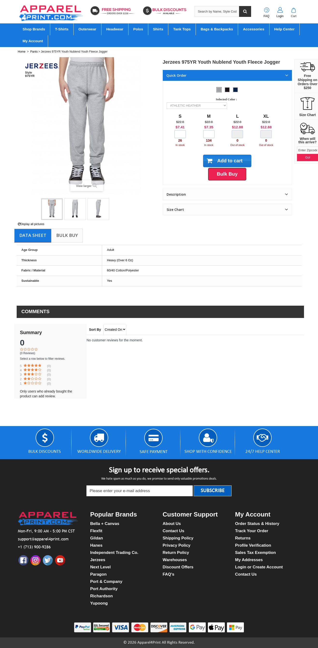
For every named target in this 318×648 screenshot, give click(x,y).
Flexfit (96, 531)
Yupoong (99, 603)
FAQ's (168, 574)
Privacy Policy (177, 545)
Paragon (98, 574)
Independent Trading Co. (114, 552)
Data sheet (32, 235)
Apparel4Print (149, 643)
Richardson (101, 596)
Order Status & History (257, 523)
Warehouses (175, 560)
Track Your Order (251, 531)
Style (28, 72)
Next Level (100, 567)
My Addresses (249, 560)
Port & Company (106, 581)
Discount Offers (178, 567)
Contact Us (173, 531)
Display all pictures (31, 224)
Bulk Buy (67, 235)
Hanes (96, 545)
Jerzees (97, 560)
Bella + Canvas (105, 523)
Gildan (96, 538)
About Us (172, 523)
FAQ (266, 16)
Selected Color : (227, 99)
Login (279, 16)
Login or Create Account (259, 567)
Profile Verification (253, 545)
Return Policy (176, 552)
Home (22, 51)
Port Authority (104, 588)
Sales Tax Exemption (255, 552)
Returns (243, 538)
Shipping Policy (178, 538)
